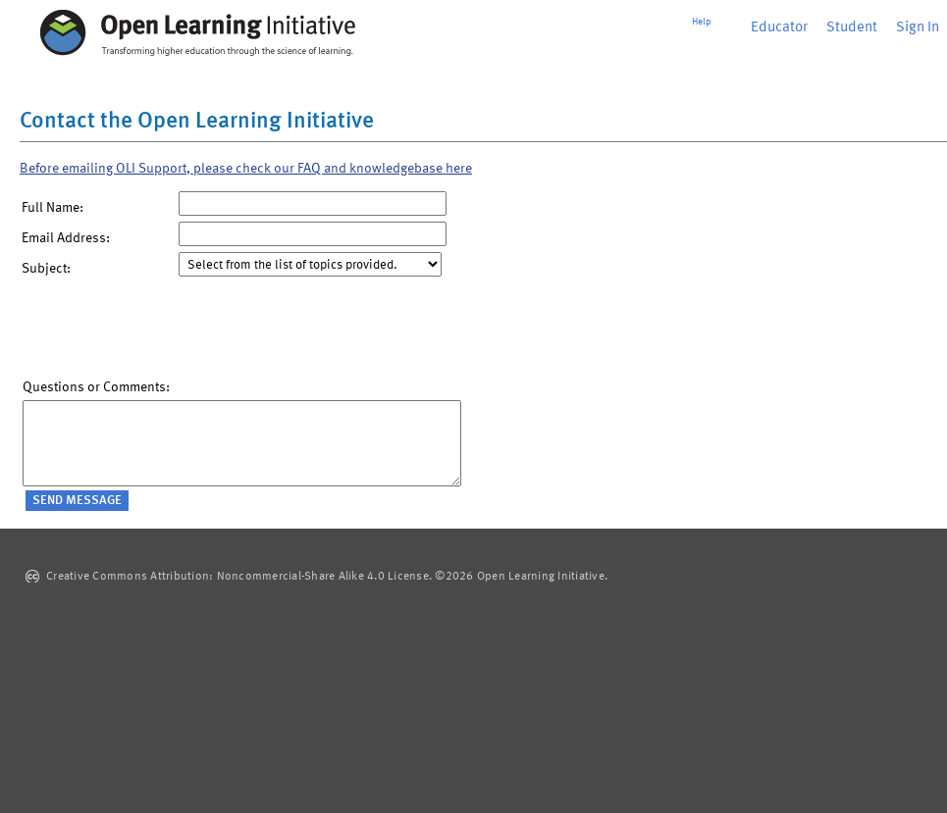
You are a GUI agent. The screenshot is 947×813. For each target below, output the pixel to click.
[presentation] (172, 332)
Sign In (917, 28)
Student (851, 28)
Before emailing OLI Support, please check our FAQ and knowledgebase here (246, 169)
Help (701, 21)
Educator (779, 28)
